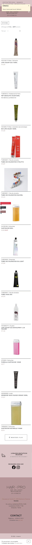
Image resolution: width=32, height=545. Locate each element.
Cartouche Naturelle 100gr (11, 428)
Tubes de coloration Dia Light (12, 261)
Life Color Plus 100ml (9, 62)
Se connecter (8, 4)
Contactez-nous (9, 2)
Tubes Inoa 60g (6, 294)
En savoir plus (18, 543)
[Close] (28, 6)
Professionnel (20, 4)
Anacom (18, 536)
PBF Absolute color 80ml (10, 95)
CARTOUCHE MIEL (7, 228)
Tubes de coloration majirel (12, 195)
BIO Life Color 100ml (8, 129)
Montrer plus (16, 437)
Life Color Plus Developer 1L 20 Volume (13, 328)
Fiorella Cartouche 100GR (11, 362)
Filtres (5, 23)
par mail (20, 520)
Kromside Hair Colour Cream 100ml (14, 395)
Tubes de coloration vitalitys (12, 162)
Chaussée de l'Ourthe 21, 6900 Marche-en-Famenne (16, 499)
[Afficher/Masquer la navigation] (29, 12)
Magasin (20, 2)
